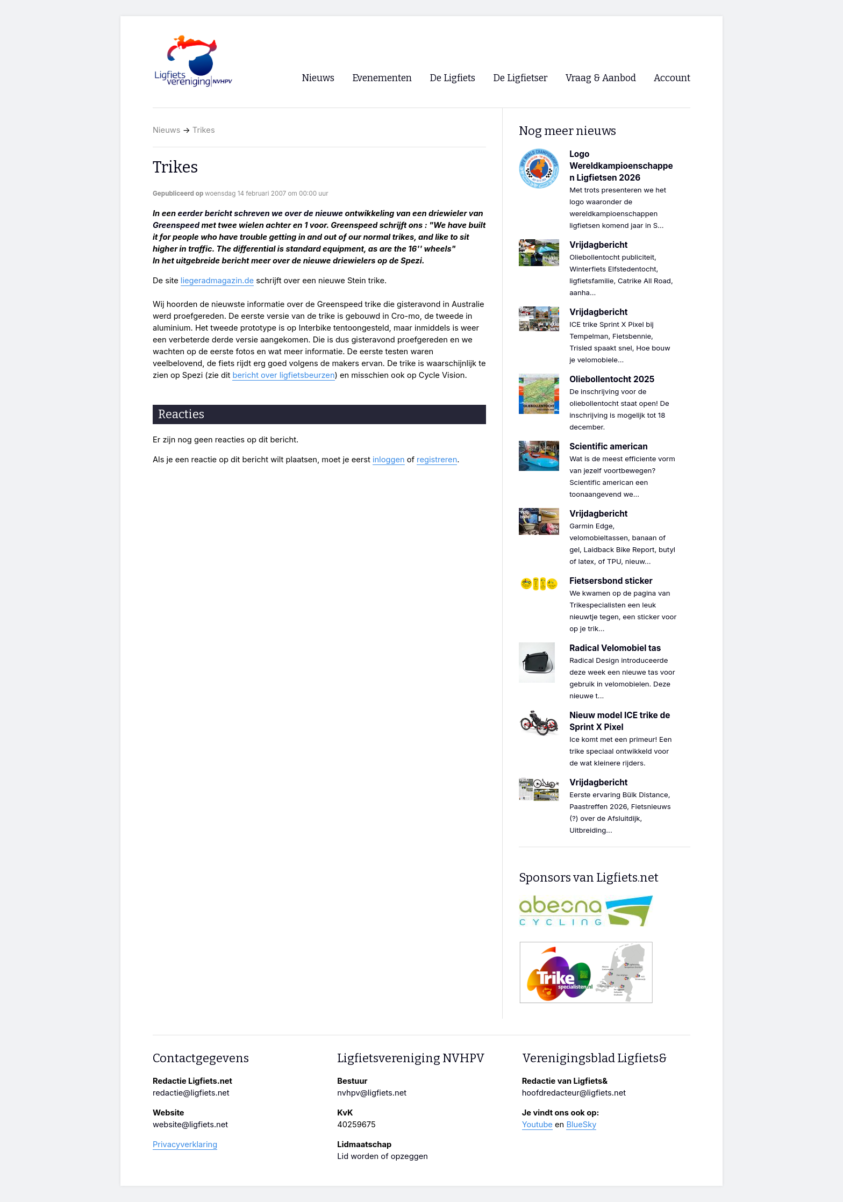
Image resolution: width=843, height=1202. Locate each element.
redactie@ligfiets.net (191, 1093)
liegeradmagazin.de (217, 280)
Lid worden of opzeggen (382, 1156)
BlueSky (581, 1124)
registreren (437, 459)
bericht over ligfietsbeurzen (283, 375)
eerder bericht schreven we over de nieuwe (260, 213)
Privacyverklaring (185, 1144)
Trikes (203, 130)
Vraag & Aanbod (601, 78)
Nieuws (167, 130)
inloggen (389, 459)
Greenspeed (176, 225)
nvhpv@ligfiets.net (371, 1093)
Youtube (537, 1124)
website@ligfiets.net (190, 1124)
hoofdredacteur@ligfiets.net (574, 1093)
